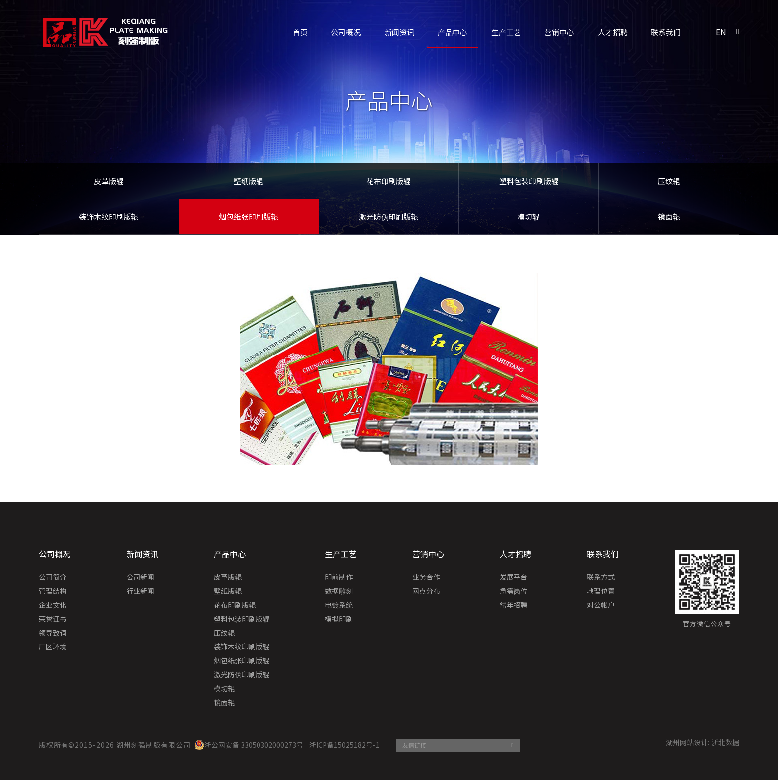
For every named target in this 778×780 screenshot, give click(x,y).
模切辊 (529, 217)
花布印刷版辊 (388, 181)
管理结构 (52, 591)
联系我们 (666, 32)
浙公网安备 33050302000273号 (248, 745)
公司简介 (52, 577)
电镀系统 (339, 605)
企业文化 (52, 605)
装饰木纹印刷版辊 (108, 217)
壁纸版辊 (248, 181)
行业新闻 (140, 591)
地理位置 (601, 591)
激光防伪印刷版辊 (388, 217)
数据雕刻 (339, 591)
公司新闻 (140, 577)
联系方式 (601, 577)
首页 (300, 32)
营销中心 (559, 32)
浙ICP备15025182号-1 (344, 745)
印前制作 (339, 577)
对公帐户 (601, 605)
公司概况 (346, 32)
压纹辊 (669, 181)
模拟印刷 (339, 619)
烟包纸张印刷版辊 (248, 217)
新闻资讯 (399, 32)
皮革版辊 (109, 181)
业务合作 (426, 577)
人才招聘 (613, 32)
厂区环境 (52, 646)
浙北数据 (725, 742)
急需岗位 (513, 591)
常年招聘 (513, 605)
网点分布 (426, 591)
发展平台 (513, 577)
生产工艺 (506, 32)
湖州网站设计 (687, 742)
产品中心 (452, 32)
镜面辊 (669, 217)
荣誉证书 (52, 619)
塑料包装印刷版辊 (529, 181)
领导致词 (52, 633)
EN (721, 32)
